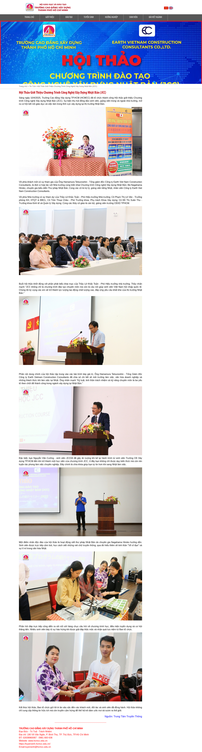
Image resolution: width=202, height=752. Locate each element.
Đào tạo (69, 17)
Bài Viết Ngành (155, 17)
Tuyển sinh (89, 17)
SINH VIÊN (133, 17)
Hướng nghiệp (111, 17)
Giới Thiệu (49, 17)
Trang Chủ (29, 17)
